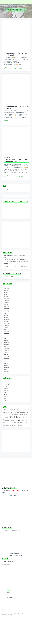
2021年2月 (6, 310)
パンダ (12, 68)
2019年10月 (6, 340)
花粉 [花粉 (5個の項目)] (12, 425)
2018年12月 (6, 360)
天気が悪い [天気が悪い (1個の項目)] (16, 420)
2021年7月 (6, 300)
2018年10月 (6, 363)
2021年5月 (6, 304)
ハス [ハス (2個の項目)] (14, 414)
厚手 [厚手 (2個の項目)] (9, 420)
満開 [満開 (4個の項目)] (20, 423)
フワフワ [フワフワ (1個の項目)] (6, 417)
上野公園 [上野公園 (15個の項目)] (11, 417)
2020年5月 (6, 327)
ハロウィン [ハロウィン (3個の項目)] (22, 414)
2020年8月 (6, 321)
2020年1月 (6, 335)
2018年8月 (6, 367)
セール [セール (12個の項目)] (10, 412)
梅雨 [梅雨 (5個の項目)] (15, 423)
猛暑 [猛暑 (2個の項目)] (26, 423)
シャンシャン (7, 68)
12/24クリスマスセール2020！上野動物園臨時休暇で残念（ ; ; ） (16, 160)
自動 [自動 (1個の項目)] (10, 425)
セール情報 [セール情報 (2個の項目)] (15, 412)
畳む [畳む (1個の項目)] (28, 423)
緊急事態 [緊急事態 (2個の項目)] (7, 425)
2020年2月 (6, 333)
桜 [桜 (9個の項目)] (12, 423)
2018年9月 (6, 365)
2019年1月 (6, 358)
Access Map (9, 597)
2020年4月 (6, 329)
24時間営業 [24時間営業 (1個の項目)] (11, 409)
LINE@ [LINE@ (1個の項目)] (21, 409)
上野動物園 (20, 68)
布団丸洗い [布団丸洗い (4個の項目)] (21, 420)
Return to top (9, 614)
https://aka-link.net (6, 564)
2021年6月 (6, 302)
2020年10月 (6, 317)
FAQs (8, 595)
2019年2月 (6, 356)
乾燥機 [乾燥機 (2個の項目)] (6, 420)
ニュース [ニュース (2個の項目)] (11, 414)
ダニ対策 (6, 388)
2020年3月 (6, 331)
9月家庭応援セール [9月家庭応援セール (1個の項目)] (6, 409)
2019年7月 (6, 346)
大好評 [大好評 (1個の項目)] (13, 420)
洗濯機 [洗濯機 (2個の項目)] (18, 423)
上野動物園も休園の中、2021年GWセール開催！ (17, 107)
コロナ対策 (6, 385)
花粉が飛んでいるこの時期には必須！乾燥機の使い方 (15, 267)
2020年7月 (6, 323)
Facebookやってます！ (12, 273)
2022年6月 (6, 289)
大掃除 (21, 176)
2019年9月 (6, 342)
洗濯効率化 (6, 396)
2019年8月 (6, 344)
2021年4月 (6, 306)
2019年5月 (6, 350)
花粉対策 (6, 400)
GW (6, 122)
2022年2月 (6, 292)
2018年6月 (6, 371)
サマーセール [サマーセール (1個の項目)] (24, 409)
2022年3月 (6, 290)
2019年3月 (6, 354)
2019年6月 (6, 348)
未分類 (5, 394)
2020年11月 (6, 315)
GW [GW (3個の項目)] (18, 409)
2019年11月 (6, 338)
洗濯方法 (6, 398)
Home (8, 592)
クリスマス (7, 176)
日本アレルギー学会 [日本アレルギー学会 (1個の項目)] (8, 423)
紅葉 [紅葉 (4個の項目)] (4, 425)
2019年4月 (6, 352)
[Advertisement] (16, 235)
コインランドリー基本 (9, 383)
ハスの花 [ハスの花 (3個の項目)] (17, 414)
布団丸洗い (6, 390)
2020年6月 (6, 325)
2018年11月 (6, 362)
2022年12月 (6, 287)
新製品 (5, 392)
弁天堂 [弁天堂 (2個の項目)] (25, 420)
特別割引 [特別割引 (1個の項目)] (23, 423)
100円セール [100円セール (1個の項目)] (15, 409)
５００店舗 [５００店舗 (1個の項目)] (20, 425)
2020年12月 (6, 314)
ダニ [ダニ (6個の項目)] (19, 412)
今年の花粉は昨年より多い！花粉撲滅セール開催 (14, 265)
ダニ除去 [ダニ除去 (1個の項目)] (7, 414)
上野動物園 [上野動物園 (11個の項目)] (20, 417)
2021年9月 (6, 296)
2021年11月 (6, 294)
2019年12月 (6, 337)
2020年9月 (6, 319)
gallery (8, 600)
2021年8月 (6, 298)
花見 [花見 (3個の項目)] (15, 425)
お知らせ (7, 67)
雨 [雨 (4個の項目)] (17, 425)
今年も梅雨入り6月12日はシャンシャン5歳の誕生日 (16, 54)
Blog (8, 602)
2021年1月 (6, 312)
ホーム (13, 13)
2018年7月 (6, 369)
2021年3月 (6, 308)
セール (6, 120)
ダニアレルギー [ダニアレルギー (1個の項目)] (23, 412)
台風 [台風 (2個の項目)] (11, 420)
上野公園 (15, 68)
